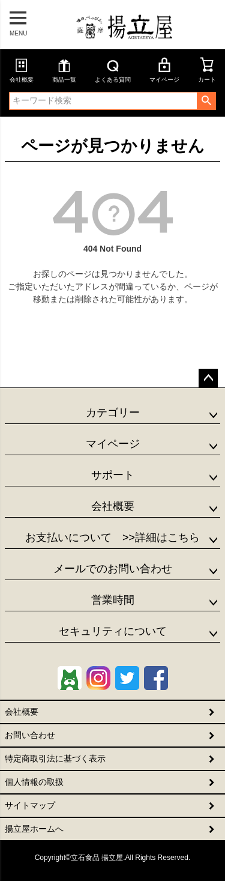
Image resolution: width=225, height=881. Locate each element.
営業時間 (112, 600)
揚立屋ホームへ (34, 829)
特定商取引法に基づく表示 (55, 758)
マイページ (164, 70)
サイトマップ (30, 805)
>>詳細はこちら (156, 537)
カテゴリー (113, 413)
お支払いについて (112, 537)
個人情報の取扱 (34, 782)
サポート (112, 475)
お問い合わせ (30, 735)
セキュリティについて (113, 631)
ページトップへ (208, 378)
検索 (206, 100)
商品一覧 (64, 70)
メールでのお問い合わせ (112, 569)
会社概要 (22, 70)
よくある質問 (113, 70)
